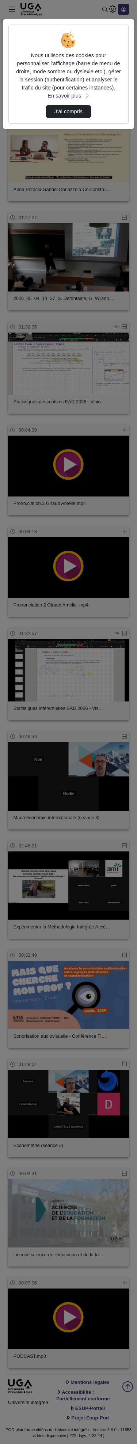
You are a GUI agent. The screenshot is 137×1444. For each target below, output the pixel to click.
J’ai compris (68, 111)
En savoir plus (68, 96)
